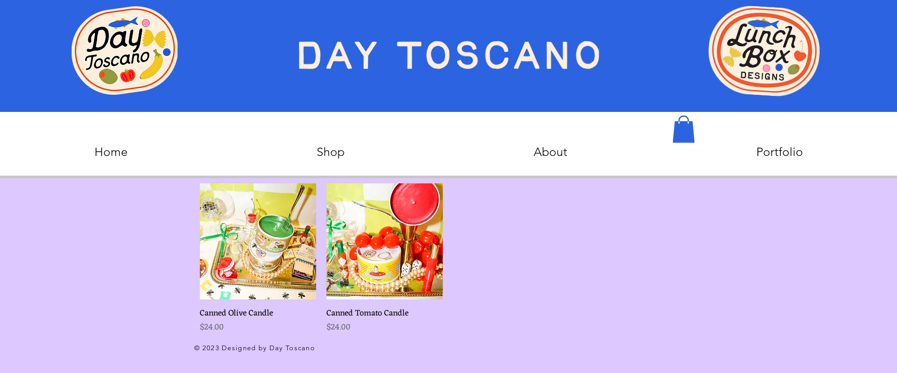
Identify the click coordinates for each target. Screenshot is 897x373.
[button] (683, 129)
